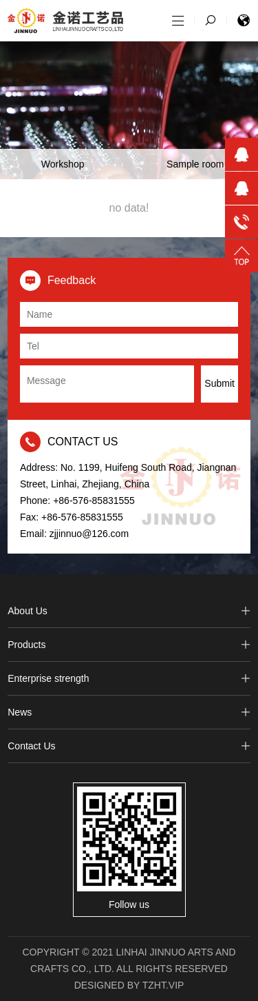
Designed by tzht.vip (129, 985)
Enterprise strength (129, 678)
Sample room (195, 164)
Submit (219, 383)
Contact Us (129, 745)
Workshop (63, 164)
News (129, 712)
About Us (129, 610)
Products (129, 644)
